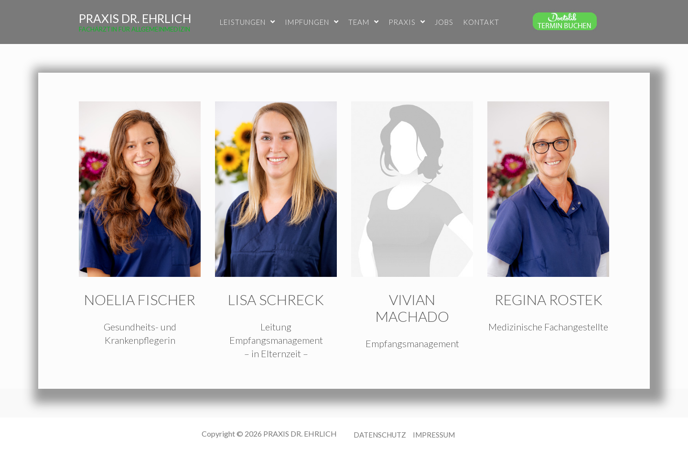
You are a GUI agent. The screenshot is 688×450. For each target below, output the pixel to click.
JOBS (444, 22)
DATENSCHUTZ (380, 434)
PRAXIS (406, 22)
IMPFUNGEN (312, 22)
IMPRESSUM (434, 434)
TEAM (363, 22)
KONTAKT (481, 22)
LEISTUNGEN (247, 22)
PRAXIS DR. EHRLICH (135, 18)
